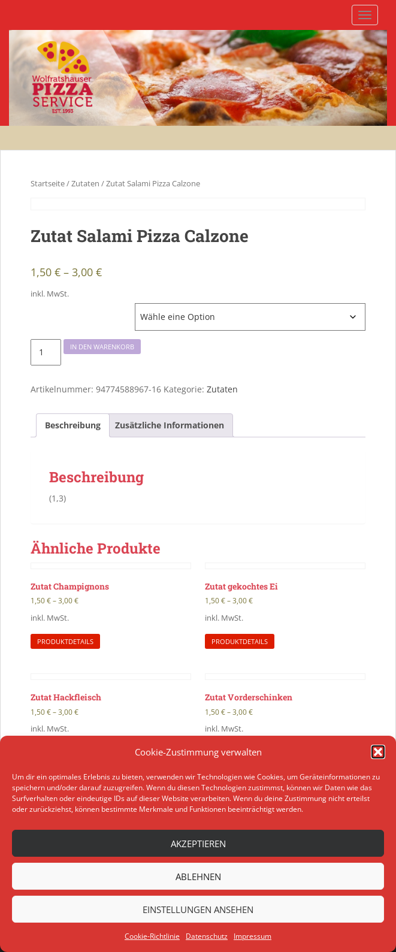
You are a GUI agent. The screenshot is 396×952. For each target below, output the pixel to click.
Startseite (48, 183)
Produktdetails (65, 641)
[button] (378, 752)
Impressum (252, 936)
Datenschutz (207, 936)
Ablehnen (198, 877)
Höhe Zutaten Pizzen (68, 309)
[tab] (73, 425)
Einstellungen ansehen (198, 909)
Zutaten (85, 183)
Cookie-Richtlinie (152, 936)
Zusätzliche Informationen (169, 425)
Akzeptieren (198, 844)
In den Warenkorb (102, 346)
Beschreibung (73, 425)
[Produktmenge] (46, 352)
